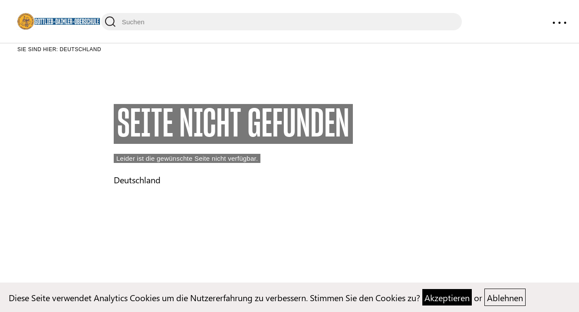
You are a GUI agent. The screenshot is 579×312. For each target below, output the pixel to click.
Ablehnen (505, 297)
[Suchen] (281, 21)
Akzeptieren (447, 297)
